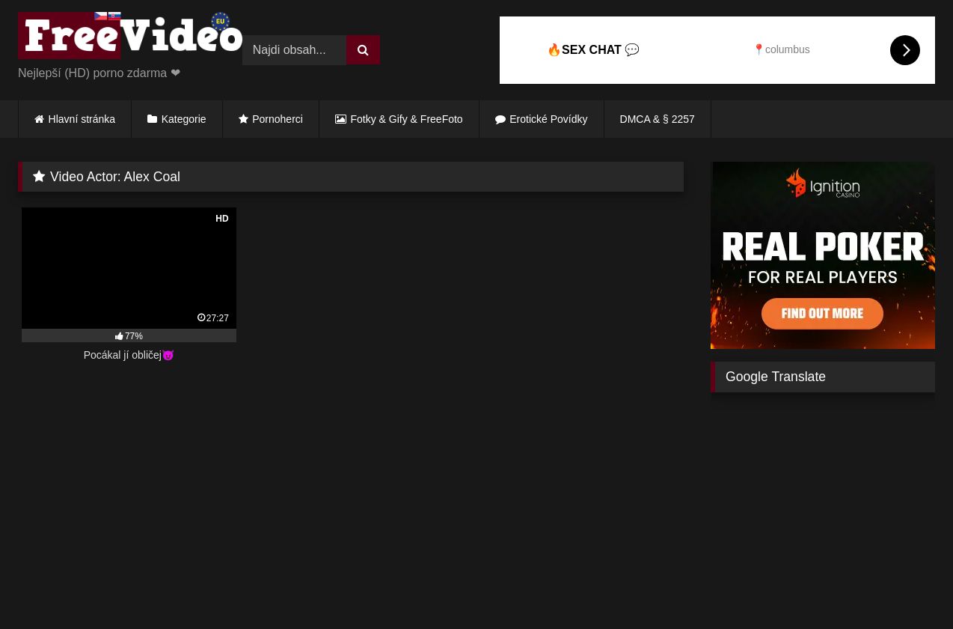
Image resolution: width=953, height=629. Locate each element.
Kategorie (184, 119)
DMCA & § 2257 (657, 119)
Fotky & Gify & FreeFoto (407, 119)
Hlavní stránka (82, 119)
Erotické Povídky (548, 119)
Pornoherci (277, 119)
